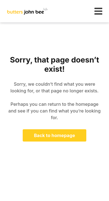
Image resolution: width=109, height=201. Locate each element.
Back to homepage (54, 135)
